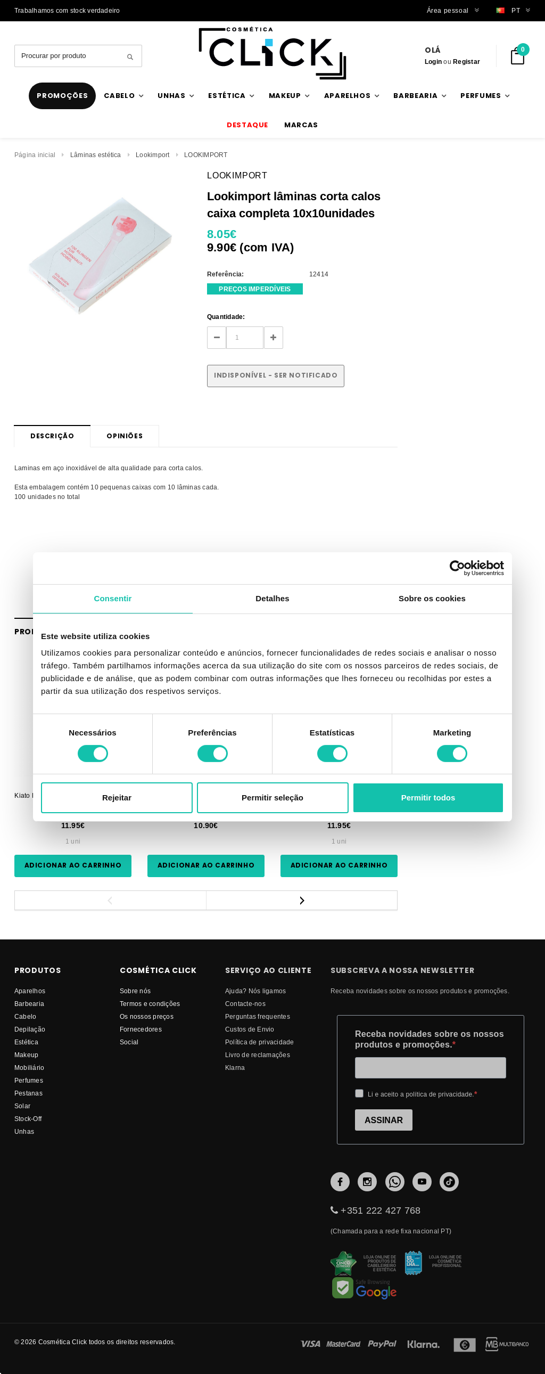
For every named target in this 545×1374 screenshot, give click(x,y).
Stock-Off (28, 1119)
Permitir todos (428, 797)
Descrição (52, 435)
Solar (22, 1106)
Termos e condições (150, 1004)
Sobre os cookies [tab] (432, 598)
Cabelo (25, 1016)
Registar (466, 62)
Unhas (24, 1131)
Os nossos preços (147, 1016)
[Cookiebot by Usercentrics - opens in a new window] (457, 568)
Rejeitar (116, 797)
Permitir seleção (272, 797)
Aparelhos (29, 991)
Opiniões (124, 435)
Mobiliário (29, 1068)
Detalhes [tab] (272, 598)
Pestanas (28, 1093)
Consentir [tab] (113, 598)
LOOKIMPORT (205, 155)
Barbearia (29, 1004)
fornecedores (141, 1029)
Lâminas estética (95, 155)
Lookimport (152, 155)
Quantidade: (226, 317)
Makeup (26, 1055)
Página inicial (34, 155)
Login (433, 62)
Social (129, 1042)
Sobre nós (135, 991)
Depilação (29, 1029)
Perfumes (28, 1080)
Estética (26, 1042)
